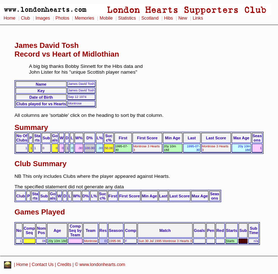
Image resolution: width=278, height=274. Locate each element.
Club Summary (40, 164)
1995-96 (115, 241)
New (182, 18)
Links (198, 18)
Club (25, 18)
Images (42, 18)
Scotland (150, 18)
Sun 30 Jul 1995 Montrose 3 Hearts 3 (165, 241)
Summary (31, 127)
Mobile (106, 18)
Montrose (90, 241)
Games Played (39, 212)
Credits (64, 264)
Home (10, 18)
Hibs (168, 18)
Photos (62, 18)
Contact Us (43, 264)
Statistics (127, 18)
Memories (84, 18)
